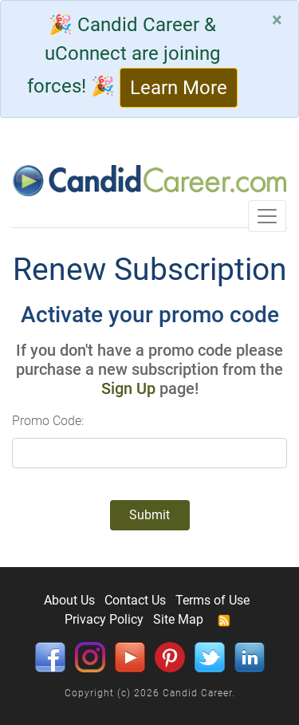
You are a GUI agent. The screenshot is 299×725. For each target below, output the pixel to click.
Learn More (178, 88)
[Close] (277, 20)
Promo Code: (48, 420)
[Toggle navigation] (267, 216)
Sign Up (128, 388)
